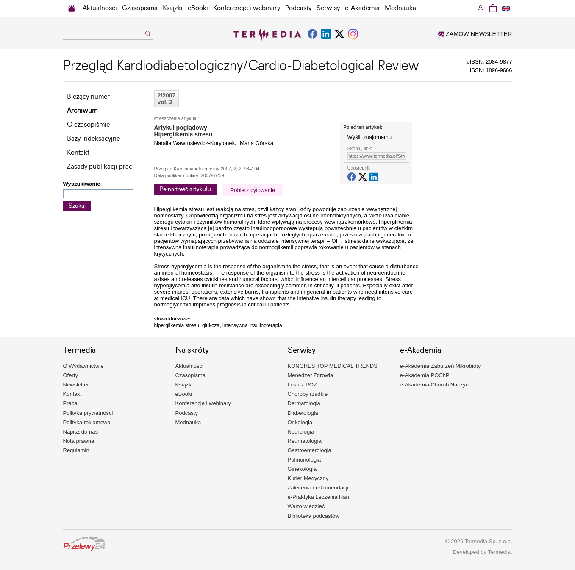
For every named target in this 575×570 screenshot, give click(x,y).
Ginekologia (302, 469)
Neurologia (301, 431)
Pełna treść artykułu (185, 189)
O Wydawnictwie (83, 366)
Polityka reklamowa (87, 422)
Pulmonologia (304, 459)
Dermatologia (304, 403)
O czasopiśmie (88, 124)
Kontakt (78, 152)
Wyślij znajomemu (369, 137)
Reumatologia (305, 441)
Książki (173, 8)
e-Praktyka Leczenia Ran (318, 497)
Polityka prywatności (88, 413)
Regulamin (76, 450)
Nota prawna (78, 441)
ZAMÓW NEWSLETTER (475, 34)
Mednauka (400, 8)
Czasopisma (140, 8)
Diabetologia (303, 413)
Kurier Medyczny (308, 478)
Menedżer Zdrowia (310, 375)
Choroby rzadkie (308, 394)
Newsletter (76, 384)
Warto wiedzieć (306, 506)
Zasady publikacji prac (99, 166)
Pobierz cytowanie (253, 190)
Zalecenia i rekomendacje (319, 487)
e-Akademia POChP (425, 375)
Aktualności (100, 8)
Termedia (499, 552)
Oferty (70, 375)
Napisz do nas (80, 431)
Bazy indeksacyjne (93, 138)
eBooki (198, 8)
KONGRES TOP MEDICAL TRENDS (333, 366)
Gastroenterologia (309, 450)
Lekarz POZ (302, 384)
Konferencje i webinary (246, 8)
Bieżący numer (88, 96)
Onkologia (300, 422)
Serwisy (328, 8)
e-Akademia (362, 8)
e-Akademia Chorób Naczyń (434, 384)
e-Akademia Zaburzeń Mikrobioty (440, 366)
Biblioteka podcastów (313, 516)
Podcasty (298, 8)
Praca (70, 403)
